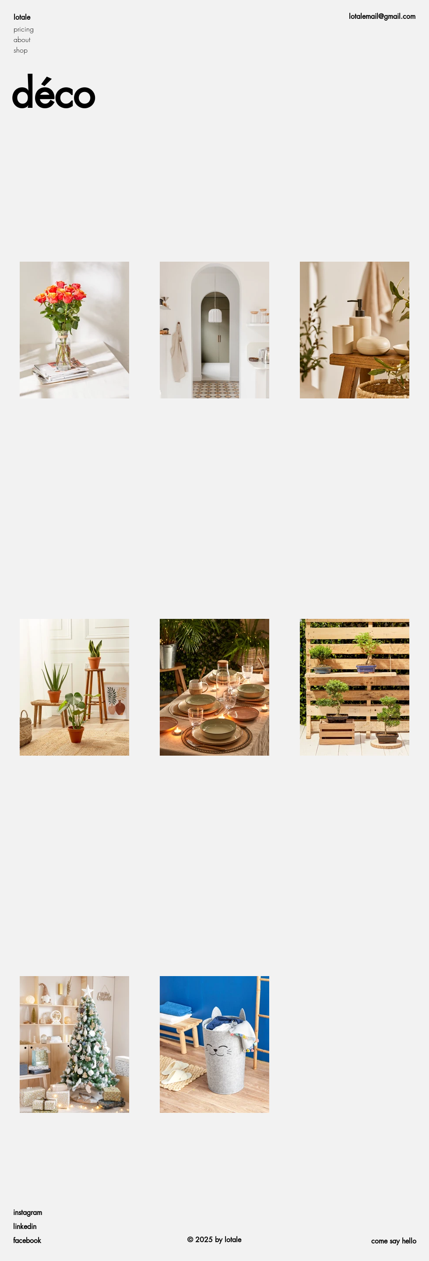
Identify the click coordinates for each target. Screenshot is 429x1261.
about (22, 39)
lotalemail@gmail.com (382, 16)
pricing (24, 29)
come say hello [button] (393, 1241)
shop (21, 50)
